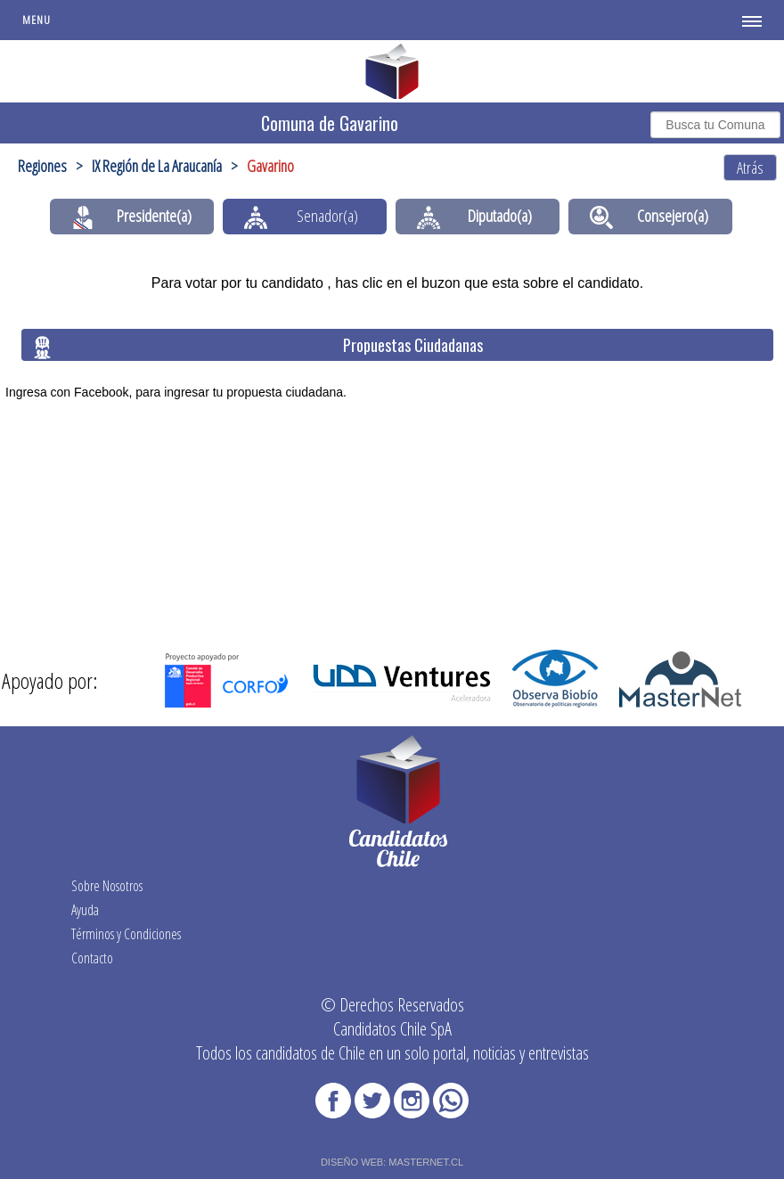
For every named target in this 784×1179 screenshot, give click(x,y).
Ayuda (85, 910)
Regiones (42, 165)
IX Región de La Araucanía (157, 165)
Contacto (92, 958)
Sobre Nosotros (107, 886)
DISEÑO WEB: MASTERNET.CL (392, 1162)
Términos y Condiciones (126, 934)
